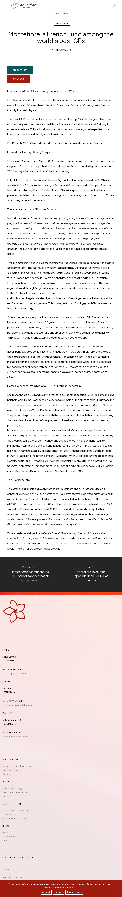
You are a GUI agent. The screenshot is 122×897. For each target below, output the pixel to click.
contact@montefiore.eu (14, 673)
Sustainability (9, 814)
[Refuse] (118, 888)
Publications (8, 836)
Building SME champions (14, 818)
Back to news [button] (61, 13)
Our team (7, 774)
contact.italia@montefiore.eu (17, 705)
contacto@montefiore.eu (15, 736)
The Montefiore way (12, 770)
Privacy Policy (74, 892)
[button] (6, 6)
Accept (46, 892)
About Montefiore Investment (16, 766)
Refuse (58, 892)
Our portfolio (8, 796)
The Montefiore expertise (14, 792)
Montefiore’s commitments (15, 810)
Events (5, 840)
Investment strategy (12, 788)
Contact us (8, 869)
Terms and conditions (13, 877)
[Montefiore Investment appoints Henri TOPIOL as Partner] (91, 574)
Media (5, 832)
